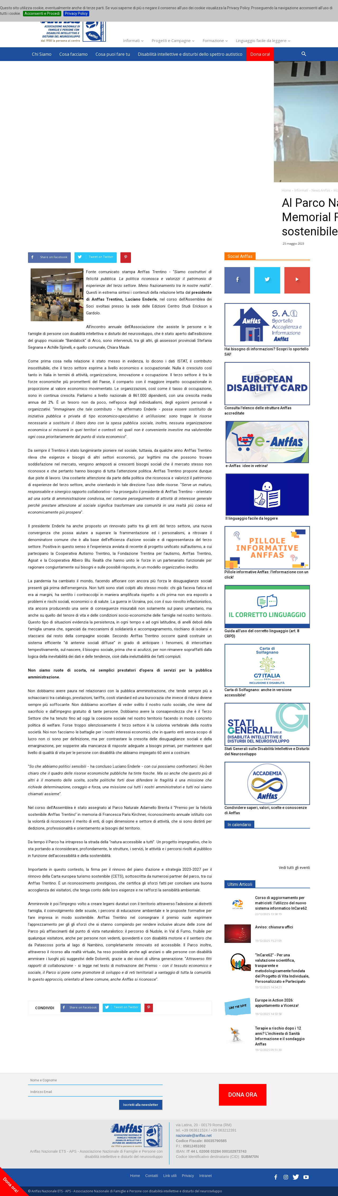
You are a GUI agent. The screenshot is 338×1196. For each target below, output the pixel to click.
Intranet (205, 1176)
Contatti (151, 1176)
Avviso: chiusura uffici (274, 927)
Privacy (188, 1176)
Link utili (170, 1176)
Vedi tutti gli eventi (294, 867)
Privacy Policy (76, 13)
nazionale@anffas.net (194, 1135)
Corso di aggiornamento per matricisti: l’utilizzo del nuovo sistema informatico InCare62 (281, 903)
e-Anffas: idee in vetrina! (247, 466)
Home (135, 1176)
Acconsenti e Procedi (42, 13)
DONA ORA (242, 1094)
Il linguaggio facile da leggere (252, 518)
